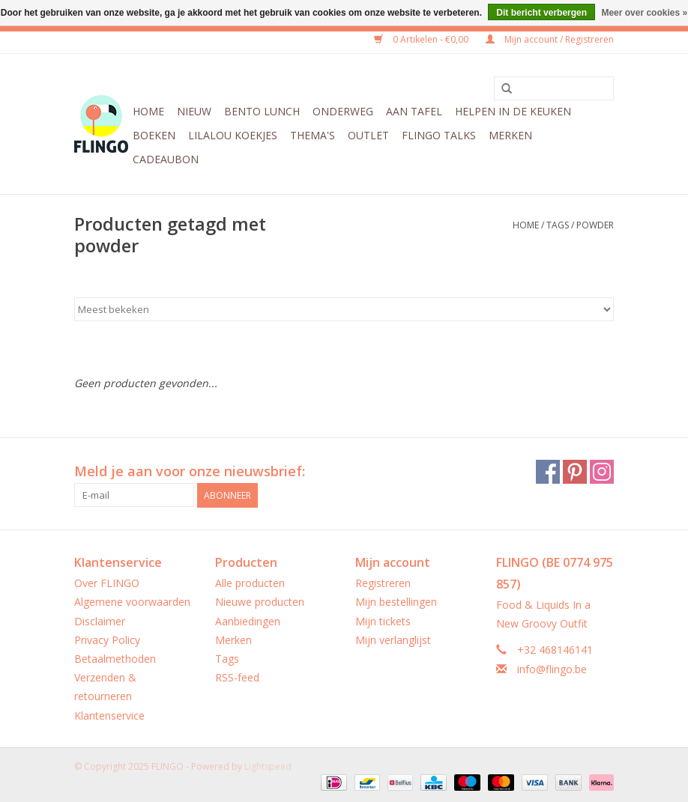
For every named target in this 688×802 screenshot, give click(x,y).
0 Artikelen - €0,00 (422, 39)
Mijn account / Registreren (550, 39)
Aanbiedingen (247, 621)
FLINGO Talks (439, 135)
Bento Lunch (262, 111)
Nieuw (194, 111)
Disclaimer (99, 621)
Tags (557, 225)
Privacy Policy (107, 640)
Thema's (312, 135)
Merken (510, 135)
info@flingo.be (552, 669)
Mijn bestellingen (396, 602)
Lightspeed (268, 766)
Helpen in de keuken (513, 111)
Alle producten (250, 583)
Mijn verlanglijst (393, 640)
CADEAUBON (166, 159)
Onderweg (343, 111)
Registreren (383, 583)
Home (148, 111)
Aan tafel (414, 111)
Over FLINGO (106, 583)
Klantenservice (109, 715)
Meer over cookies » (644, 12)
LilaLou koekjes (232, 135)
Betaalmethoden (115, 658)
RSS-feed (237, 677)
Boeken (154, 135)
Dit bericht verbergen (541, 12)
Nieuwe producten (259, 602)
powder (595, 225)
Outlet (368, 135)
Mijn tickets (383, 621)
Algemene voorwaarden (132, 602)
